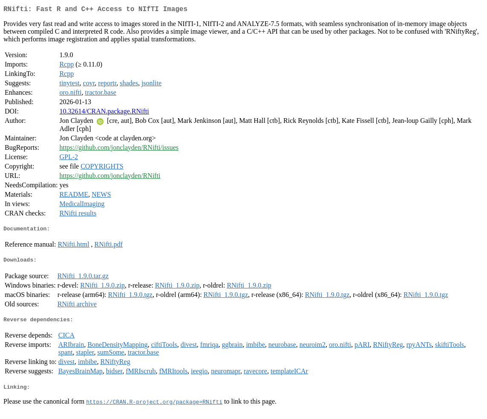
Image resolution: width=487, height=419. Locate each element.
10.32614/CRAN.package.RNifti (104, 112)
